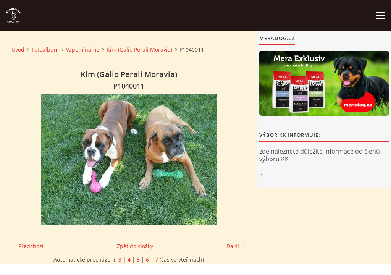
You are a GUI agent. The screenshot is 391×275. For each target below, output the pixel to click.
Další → (236, 246)
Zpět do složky (135, 246)
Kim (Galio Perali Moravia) (139, 49)
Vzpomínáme (82, 49)
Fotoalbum (45, 49)
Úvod (17, 49)
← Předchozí (27, 246)
